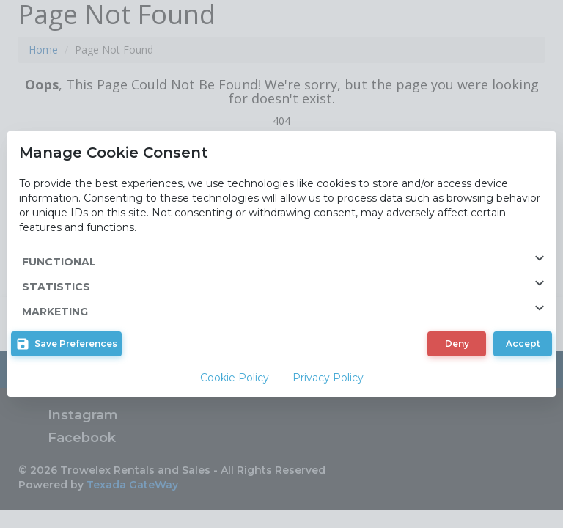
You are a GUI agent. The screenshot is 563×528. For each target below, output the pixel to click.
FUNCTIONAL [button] (289, 258)
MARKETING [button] (289, 308)
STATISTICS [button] (289, 283)
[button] (66, 343)
